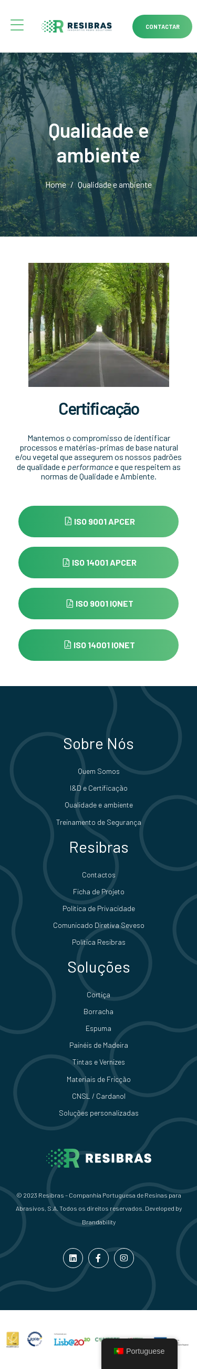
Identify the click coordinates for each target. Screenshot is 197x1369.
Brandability (99, 1221)
